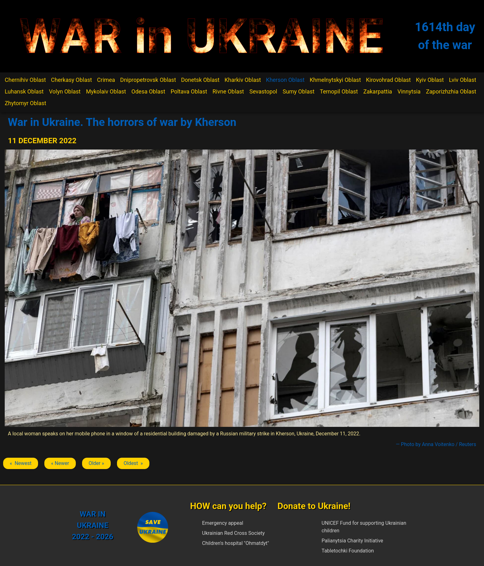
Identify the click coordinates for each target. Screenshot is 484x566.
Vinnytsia (409, 91)
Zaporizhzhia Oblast (451, 91)
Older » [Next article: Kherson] (96, 463)
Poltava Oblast (188, 91)
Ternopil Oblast (339, 91)
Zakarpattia (377, 91)
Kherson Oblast (285, 79)
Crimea (106, 79)
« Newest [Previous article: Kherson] (20, 463)
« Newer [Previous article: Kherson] (60, 463)
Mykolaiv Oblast (106, 91)
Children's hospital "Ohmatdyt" (235, 543)
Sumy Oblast (298, 91)
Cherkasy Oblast (71, 79)
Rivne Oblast (228, 91)
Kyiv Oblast (430, 79)
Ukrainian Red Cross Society (233, 533)
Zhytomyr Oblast (25, 103)
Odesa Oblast (148, 91)
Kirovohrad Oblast (388, 79)
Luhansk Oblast (24, 91)
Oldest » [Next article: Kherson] (133, 463)
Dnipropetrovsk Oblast (148, 79)
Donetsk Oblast (200, 79)
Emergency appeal (222, 523)
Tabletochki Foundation (348, 551)
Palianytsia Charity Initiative (352, 541)
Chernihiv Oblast (25, 79)
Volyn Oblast (65, 91)
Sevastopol (263, 91)
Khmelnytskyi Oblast (335, 79)
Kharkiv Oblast (243, 79)
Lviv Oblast (462, 79)
